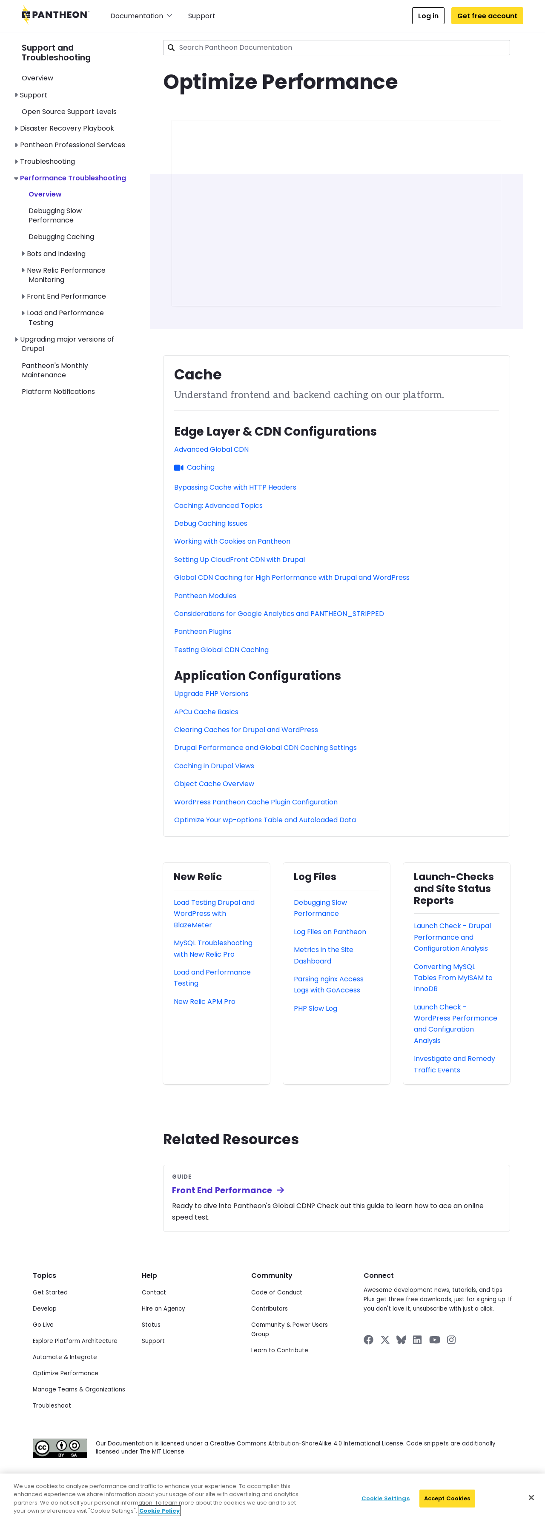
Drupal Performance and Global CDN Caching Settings (265, 748)
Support (201, 16)
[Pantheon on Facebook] (368, 1340)
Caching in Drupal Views (214, 766)
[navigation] (80, 214)
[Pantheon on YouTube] (434, 1340)
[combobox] (336, 47)
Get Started (50, 1292)
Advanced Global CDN (211, 449)
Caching (194, 467)
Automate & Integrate (65, 1357)
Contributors (269, 1309)
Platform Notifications (58, 391)
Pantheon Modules (205, 596)
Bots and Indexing (56, 254)
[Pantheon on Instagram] (451, 1340)
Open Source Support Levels (69, 112)
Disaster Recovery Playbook (67, 128)
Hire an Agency (163, 1309)
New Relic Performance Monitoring (66, 275)
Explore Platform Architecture (75, 1341)
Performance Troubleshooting (73, 178)
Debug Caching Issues (210, 523)
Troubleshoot (52, 1406)
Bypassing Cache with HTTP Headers (235, 487)
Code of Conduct (276, 1292)
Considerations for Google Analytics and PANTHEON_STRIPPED (279, 614)
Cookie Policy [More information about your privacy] (159, 1511)
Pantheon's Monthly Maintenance (55, 370)
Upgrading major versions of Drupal (67, 343)
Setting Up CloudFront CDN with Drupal (239, 559)
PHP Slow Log (315, 1008)
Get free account (487, 16)
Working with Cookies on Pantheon (232, 541)
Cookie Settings (385, 1498)
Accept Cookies (447, 1498)
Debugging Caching (61, 237)
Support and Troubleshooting (56, 52)
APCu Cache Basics (206, 712)
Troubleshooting (47, 161)
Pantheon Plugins (203, 631)
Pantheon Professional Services (72, 145)
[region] (272, 1499)
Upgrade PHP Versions (211, 693)
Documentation (141, 16)
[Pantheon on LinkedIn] (417, 1340)
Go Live (43, 1325)
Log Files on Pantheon (330, 932)
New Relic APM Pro (204, 1001)
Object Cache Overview (214, 784)
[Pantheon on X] (385, 1340)
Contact (154, 1292)
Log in (428, 16)
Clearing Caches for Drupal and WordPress (246, 730)
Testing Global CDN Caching (221, 650)
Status (151, 1325)
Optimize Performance (65, 1373)
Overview (37, 78)
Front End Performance (66, 296)
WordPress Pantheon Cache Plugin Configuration (256, 802)
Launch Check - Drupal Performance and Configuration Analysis (452, 937)
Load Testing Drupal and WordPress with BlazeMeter (214, 914)
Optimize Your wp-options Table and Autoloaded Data (265, 820)
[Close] (531, 1497)
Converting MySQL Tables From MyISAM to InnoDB (453, 978)
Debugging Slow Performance (55, 215)
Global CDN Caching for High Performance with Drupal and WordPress (292, 577)
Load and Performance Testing (65, 317)
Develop (45, 1309)
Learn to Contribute (279, 1350)
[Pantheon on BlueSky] (401, 1340)
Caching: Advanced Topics (218, 505)
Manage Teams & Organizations (79, 1389)
